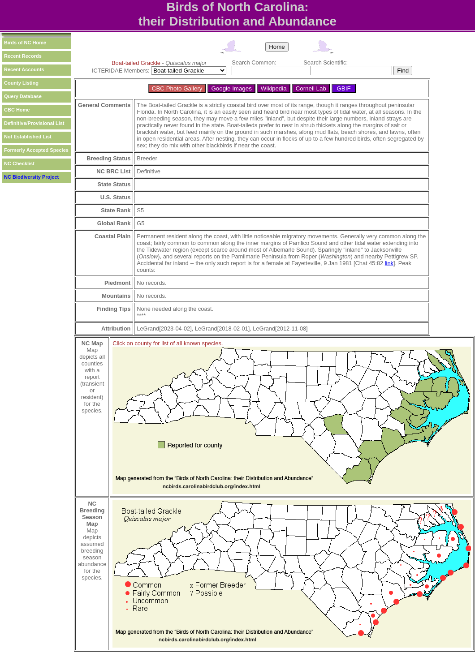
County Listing (21, 83)
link (389, 263)
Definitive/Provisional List (34, 123)
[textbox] (271, 70)
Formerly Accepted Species (36, 150)
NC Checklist (19, 163)
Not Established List (28, 136)
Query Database (23, 96)
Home (277, 46)
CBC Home (17, 109)
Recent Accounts (24, 69)
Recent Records (23, 56)
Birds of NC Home (25, 42)
